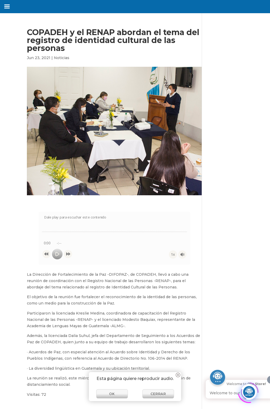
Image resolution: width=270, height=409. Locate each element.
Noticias (61, 57)
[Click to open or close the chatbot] (249, 391)
